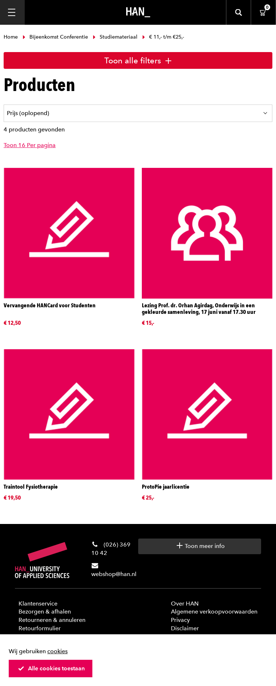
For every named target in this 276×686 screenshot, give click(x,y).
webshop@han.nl (113, 574)
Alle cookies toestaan (51, 668)
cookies (57, 651)
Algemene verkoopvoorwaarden (214, 611)
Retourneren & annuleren (52, 619)
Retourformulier (40, 628)
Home (11, 37)
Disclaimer (185, 628)
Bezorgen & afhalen (45, 611)
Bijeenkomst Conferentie (55, 37)
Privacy (180, 619)
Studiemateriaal (115, 37)
